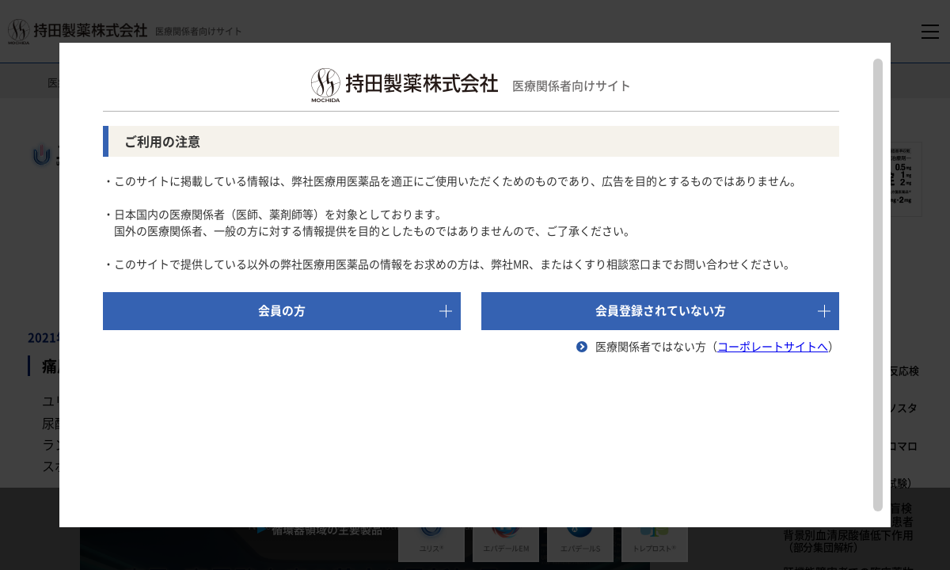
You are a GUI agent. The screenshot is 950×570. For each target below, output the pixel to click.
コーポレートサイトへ (772, 346)
